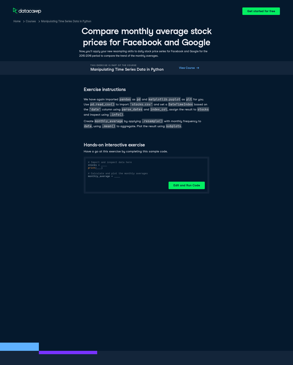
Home (17, 21)
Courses (31, 21)
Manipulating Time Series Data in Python (66, 21)
